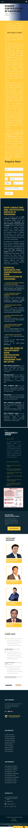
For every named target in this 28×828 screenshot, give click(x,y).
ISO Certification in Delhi (10, 775)
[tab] (14, 439)
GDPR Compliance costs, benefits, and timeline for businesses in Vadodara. (14, 289)
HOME (6, 14)
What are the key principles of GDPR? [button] (13, 465)
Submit (9, 193)
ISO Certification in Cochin (10, 779)
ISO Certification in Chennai (11, 769)
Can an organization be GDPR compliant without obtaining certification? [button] (13, 483)
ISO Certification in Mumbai (11, 766)
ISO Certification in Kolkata (11, 781)
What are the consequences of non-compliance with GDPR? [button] (13, 469)
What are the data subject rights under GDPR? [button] (13, 473)
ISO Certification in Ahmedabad (12, 777)
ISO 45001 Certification (10, 738)
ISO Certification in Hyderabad (11, 773)
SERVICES (13, 14)
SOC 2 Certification (9, 745)
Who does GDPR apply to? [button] (12, 462)
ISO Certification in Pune (10, 771)
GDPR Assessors (14, 328)
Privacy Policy (14, 820)
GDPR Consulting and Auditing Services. (14, 320)
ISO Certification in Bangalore (11, 768)
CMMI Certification (9, 744)
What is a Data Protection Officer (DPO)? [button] (13, 476)
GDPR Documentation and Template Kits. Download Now (14, 311)
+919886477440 (10, 801)
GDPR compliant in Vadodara (14, 32)
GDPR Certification (9, 749)
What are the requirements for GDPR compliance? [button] (13, 480)
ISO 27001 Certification (10, 742)
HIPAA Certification (9, 751)
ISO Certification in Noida (10, 782)
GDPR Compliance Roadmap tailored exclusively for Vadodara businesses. (14, 300)
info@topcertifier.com (11, 804)
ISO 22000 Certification (10, 740)
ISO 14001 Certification (10, 736)
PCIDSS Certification (9, 747)
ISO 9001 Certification (9, 734)
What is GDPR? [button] (9, 439)
